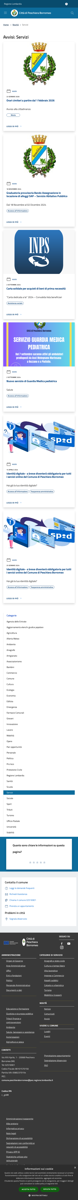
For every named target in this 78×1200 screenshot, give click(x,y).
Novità (16, 24)
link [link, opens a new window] (56, 1183)
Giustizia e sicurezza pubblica (19, 1013)
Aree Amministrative (15, 965)
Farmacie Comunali (15, 712)
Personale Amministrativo (18, 985)
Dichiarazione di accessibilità (19, 1138)
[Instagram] (61, 948)
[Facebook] (61, 944)
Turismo (10, 815)
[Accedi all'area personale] (66, 4)
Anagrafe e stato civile (54, 960)
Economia (11, 695)
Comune (10, 678)
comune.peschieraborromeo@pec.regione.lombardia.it (27, 1080)
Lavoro (10, 729)
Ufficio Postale (13, 821)
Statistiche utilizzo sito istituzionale (16, 1158)
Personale (11, 752)
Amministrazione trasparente (19, 1118)
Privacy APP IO (13, 1151)
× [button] (75, 1168)
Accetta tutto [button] (28, 1189)
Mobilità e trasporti (53, 995)
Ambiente (11, 644)
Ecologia (10, 690)
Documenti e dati (14, 990)
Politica (10, 758)
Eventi (47, 1036)
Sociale (10, 798)
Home (6, 24)
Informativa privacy (15, 1128)
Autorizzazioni (12, 1037)
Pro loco (10, 764)
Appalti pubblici (51, 980)
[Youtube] (69, 944)
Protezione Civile (14, 769)
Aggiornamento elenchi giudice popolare (25, 627)
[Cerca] (72, 13)
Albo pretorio (12, 1123)
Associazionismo (14, 661)
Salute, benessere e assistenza (20, 1032)
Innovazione (12, 724)
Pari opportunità (14, 747)
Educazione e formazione (17, 1008)
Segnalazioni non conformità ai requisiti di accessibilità (20, 1145)
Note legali (11, 1133)
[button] (39, 1195)
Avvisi (11, 91)
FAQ (46, 1065)
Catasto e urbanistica (54, 985)
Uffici (8, 970)
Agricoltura (12, 633)
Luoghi (47, 1031)
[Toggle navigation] (5, 12)
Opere (9, 741)
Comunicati (49, 1013)
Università (11, 826)
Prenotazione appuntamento (57, 1055)
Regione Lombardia (13, 3)
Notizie (47, 1009)
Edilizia (10, 701)
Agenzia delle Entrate (16, 621)
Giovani (10, 718)
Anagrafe (11, 650)
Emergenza (12, 707)
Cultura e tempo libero (54, 965)
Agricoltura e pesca (15, 1042)
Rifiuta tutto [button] (49, 1189)
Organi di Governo (14, 960)
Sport (9, 804)
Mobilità (10, 735)
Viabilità (10, 832)
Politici (9, 980)
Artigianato (12, 655)
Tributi (10, 809)
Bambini (10, 667)
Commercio (12, 672)
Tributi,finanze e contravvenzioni (13, 1020)
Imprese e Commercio (54, 975)
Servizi (10, 792)
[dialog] (39, 1182)
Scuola (10, 786)
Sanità (10, 781)
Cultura (10, 684)
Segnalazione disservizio (55, 1060)
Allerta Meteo (13, 638)
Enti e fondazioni (14, 975)
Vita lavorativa (51, 970)
